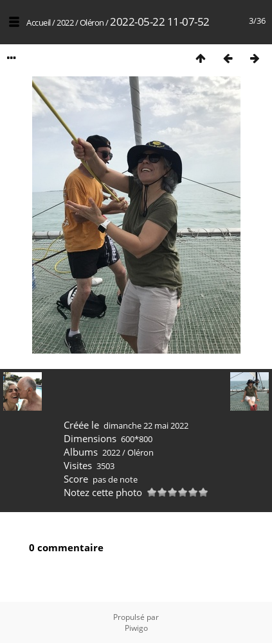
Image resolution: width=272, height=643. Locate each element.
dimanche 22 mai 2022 (146, 425)
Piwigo (136, 627)
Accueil (38, 22)
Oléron (92, 22)
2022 (65, 22)
